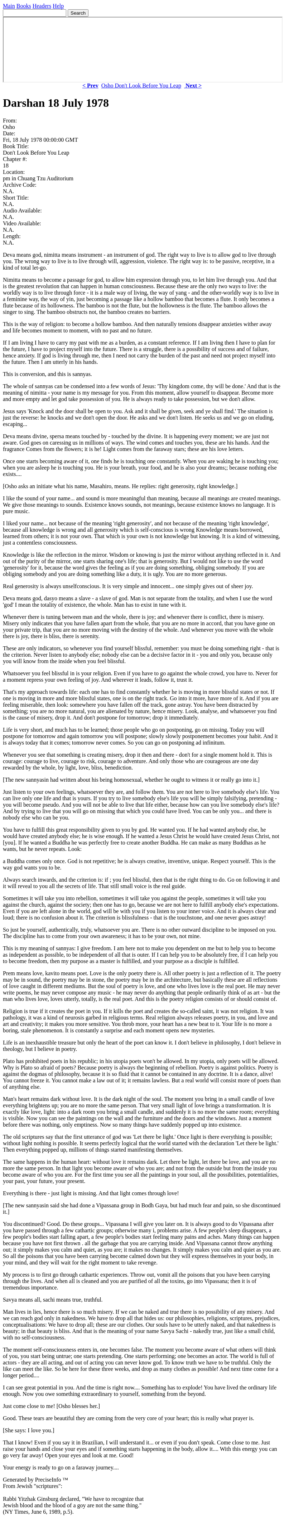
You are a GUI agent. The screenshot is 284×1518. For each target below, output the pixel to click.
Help (58, 6)
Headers (42, 6)
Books (23, 6)
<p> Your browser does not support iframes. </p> (143, 49)
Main (9, 6)
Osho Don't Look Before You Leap (141, 85)
